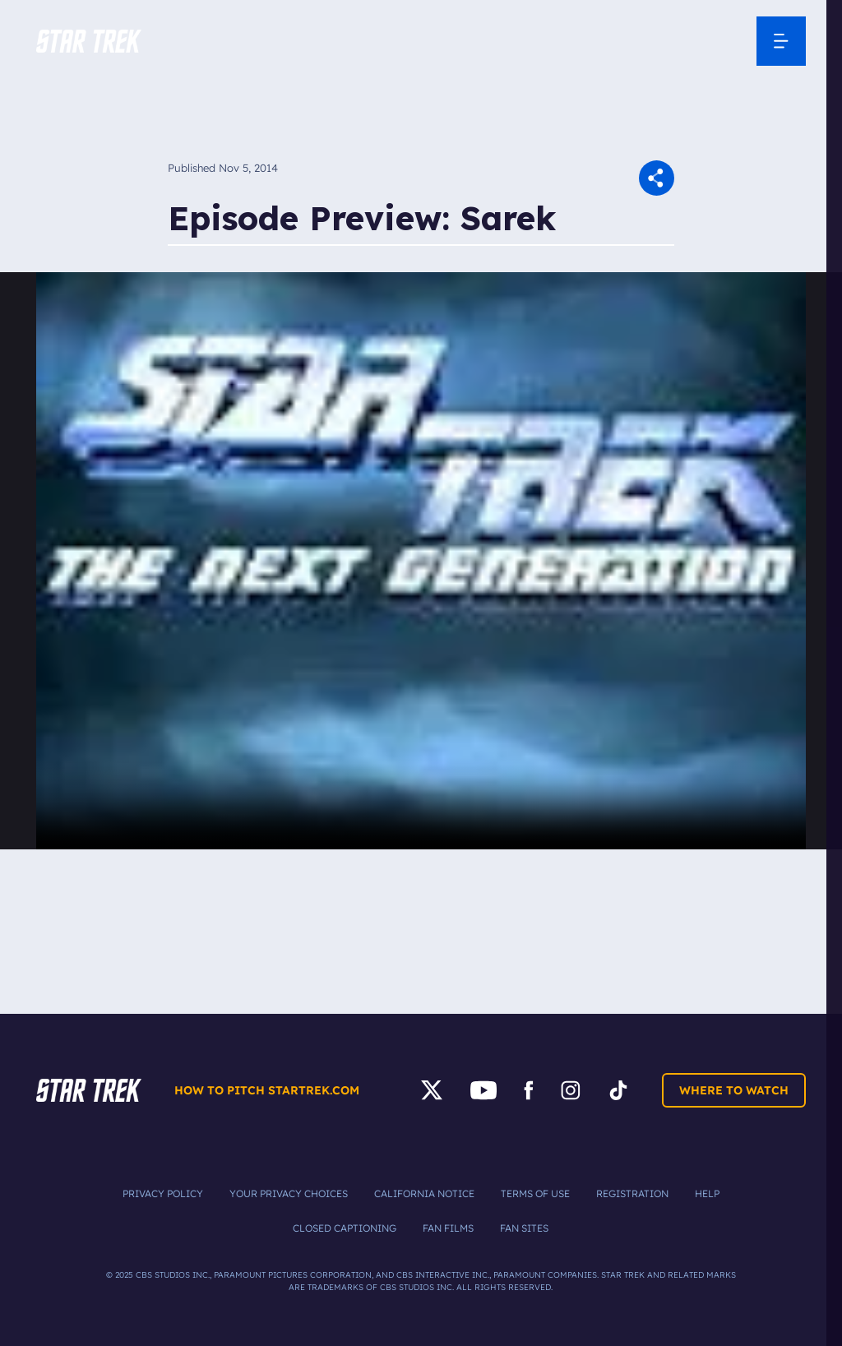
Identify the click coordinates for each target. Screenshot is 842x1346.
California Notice (424, 1193)
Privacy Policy (163, 1193)
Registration (632, 1193)
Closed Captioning (344, 1228)
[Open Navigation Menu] (781, 41)
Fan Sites (524, 1228)
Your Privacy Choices (288, 1193)
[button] (88, 41)
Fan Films (448, 1228)
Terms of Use (535, 1193)
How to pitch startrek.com (266, 1090)
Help (707, 1193)
